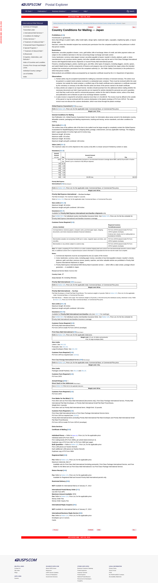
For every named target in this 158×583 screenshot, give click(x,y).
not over (56, 157)
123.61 (75, 355)
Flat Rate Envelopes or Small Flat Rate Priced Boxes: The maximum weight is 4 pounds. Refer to (81, 293)
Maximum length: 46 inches (61, 134)
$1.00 (63, 163)
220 (62, 184)
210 (74, 106)
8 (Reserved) (27, 54)
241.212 (63, 344)
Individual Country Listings (104, 23)
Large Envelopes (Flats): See (62, 349)
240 (74, 332)
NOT (53, 486)
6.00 (63, 175)
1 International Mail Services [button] (32, 33)
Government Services (51, 576)
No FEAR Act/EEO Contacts (116, 574)
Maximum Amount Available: (62, 494)
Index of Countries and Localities (34, 62)
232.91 (62, 312)
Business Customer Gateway (85, 568)
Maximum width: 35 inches (61, 136)
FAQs (15, 572)
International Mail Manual (33, 23)
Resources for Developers (84, 578)
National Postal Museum (84, 576)
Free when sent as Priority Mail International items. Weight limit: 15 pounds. (77, 407)
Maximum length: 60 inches (61, 205)
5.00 (63, 172)
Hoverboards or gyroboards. (61, 38)
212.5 (62, 150)
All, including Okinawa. (69, 278)
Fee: (54, 460)
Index (25, 77)
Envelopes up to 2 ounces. (61, 518)
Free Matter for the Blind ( (61, 398)
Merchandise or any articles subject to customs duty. (68, 244)
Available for (56, 213)
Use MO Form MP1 (58, 492)
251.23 (83, 371)
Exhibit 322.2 (59, 216)
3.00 (63, 168)
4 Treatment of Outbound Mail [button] (33, 42)
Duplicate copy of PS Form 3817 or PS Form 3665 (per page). (72, 442)
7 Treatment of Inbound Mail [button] (32, 51)
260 (65, 381)
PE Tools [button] (28, 11)
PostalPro (80, 581)
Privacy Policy (112, 568)
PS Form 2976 (57, 376)
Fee (63, 157)
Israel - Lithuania (116, 23)
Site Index (17, 570)
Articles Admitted (58, 227)
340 (65, 470)
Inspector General (82, 572)
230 (72, 282)
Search (130, 11)
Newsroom (49, 570)
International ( (57, 184)
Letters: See (56, 344)
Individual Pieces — (59, 435)
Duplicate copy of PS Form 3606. (63, 451)
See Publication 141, (59, 117)
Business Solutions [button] (58, 11)
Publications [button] (42, 11)
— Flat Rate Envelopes (83, 194)
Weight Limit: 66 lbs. (94, 190)
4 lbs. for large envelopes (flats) (94, 339)
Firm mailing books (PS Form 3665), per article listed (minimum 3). (74, 440)
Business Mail (73, 271)
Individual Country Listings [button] (32, 71)
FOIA (110, 572)
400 (59, 168)
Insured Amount (90, 155)
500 (59, 170)
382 (80, 513)
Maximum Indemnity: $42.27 (61, 462)
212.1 (63, 144)
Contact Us (17, 568)
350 (67, 481)
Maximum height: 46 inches (61, 139)
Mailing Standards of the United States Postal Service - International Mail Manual (75, 23)
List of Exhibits (28, 73)
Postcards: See (57, 347)
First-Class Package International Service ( (66, 359)
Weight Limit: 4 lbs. (94, 365)
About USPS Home (51, 568)
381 (74, 505)
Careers (16, 578)
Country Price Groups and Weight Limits (34, 67)
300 (59, 166)
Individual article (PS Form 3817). (63, 438)
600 (59, 172)
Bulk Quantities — (58, 444)
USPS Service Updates (52, 572)
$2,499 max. (90, 177)
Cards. (54, 520)
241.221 (65, 347)
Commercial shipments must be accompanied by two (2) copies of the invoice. (82, 256)
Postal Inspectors (82, 570)
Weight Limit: (85, 337)
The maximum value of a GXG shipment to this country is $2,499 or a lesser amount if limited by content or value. (89, 147)
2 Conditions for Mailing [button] (31, 36)
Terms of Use (112, 570)
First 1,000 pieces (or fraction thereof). (64, 447)
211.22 (63, 125)
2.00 (63, 166)
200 (59, 163)
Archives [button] (74, 11)
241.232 (74, 349)
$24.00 (135, 177)
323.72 (97, 314)
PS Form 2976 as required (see (62, 355)
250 (81, 359)
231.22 (63, 304)
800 (59, 177)
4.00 (63, 170)
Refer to (55, 109)
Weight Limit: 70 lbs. (94, 111)
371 (78, 489)
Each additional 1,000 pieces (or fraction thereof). (68, 449)
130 (63, 35)
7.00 (63, 177)
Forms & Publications (51, 574)
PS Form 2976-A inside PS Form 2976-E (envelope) (69, 328)
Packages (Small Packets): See (63, 371)
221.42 (63, 203)
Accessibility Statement (115, 576)
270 (71, 398)
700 (59, 175)
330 (65, 455)
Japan (100, 30)
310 (69, 429)
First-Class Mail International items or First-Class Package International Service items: (80, 413)
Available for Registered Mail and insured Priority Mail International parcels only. (80, 477)
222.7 (62, 211)
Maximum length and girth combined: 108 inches (68, 141)
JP (63, 274)
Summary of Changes (30, 27)
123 (72, 222)
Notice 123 (61, 109)
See (53, 216)
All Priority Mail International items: (63, 325)
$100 (59, 159)
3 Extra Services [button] (28, 39)
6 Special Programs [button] (29, 48)
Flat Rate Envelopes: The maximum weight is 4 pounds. (69, 197)
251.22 (75, 371)
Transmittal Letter (29, 30)
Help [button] (85, 11)
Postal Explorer (56, 4)
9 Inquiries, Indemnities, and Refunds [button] (32, 58)
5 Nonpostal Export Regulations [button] (33, 45)
